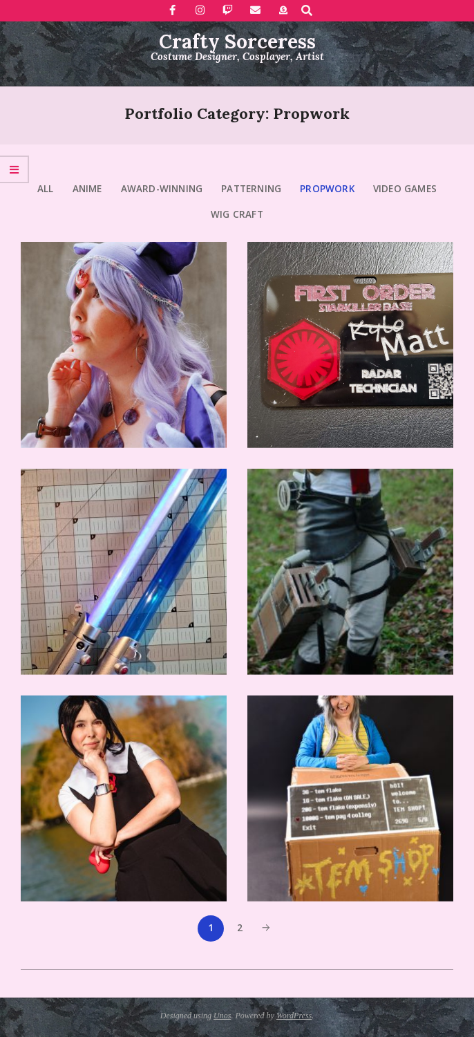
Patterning (251, 189)
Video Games (405, 189)
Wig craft (237, 214)
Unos (222, 1015)
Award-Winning (162, 189)
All (45, 189)
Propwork (327, 189)
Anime (87, 189)
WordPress (294, 1015)
